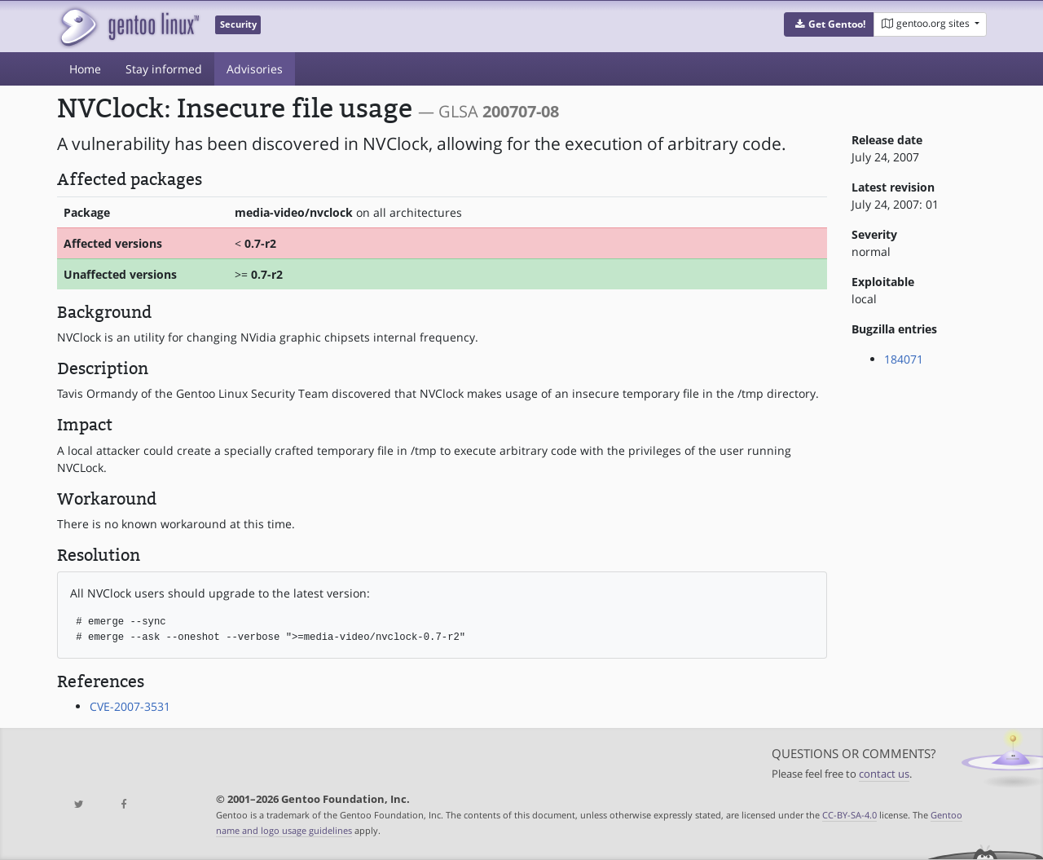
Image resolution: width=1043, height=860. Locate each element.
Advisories (255, 69)
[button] (829, 24)
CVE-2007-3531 (130, 706)
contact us (884, 774)
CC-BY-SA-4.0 (849, 815)
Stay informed (163, 69)
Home (85, 69)
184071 (903, 359)
